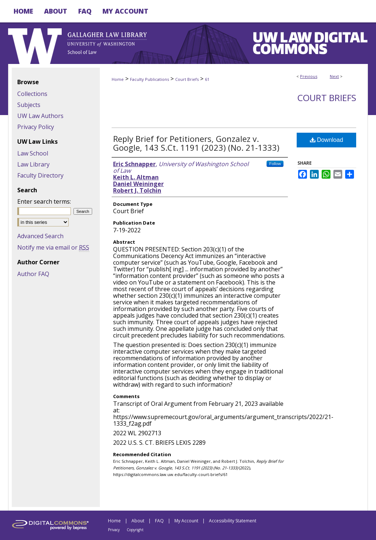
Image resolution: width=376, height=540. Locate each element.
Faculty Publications (149, 79)
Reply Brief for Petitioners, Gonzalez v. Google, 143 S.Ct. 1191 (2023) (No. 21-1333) (196, 143)
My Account (186, 521)
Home (118, 79)
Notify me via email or (53, 247)
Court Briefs (187, 79)
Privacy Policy (35, 127)
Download (326, 140)
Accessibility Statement (232, 521)
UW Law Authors (40, 116)
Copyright (135, 529)
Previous (308, 76)
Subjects (28, 105)
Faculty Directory (40, 175)
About (137, 521)
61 (207, 79)
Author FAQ (33, 274)
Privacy (114, 529)
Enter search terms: (44, 201)
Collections (32, 94)
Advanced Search (40, 236)
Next (334, 76)
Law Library (33, 164)
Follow (275, 163)
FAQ (159, 521)
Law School (32, 153)
